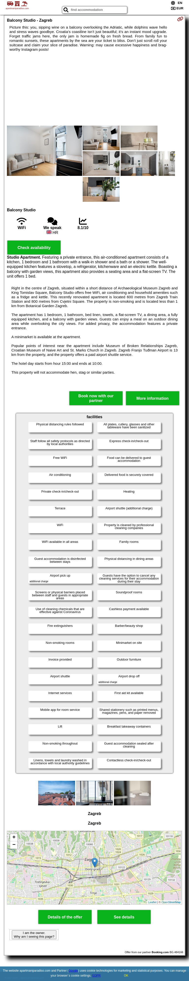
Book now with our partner (95, 398)
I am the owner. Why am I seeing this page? (34, 934)
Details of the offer (65, 917)
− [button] (14, 845)
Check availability (33, 248)
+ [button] (14, 837)
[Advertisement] (94, 88)
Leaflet (152, 902)
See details (124, 917)
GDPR (96, 975)
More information (152, 398)
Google (73, 970)
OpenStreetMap (171, 902)
